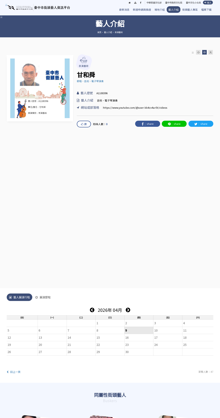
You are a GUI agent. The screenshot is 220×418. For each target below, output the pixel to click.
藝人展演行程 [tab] (19, 297)
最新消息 (124, 9)
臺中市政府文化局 (172, 2)
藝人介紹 (173, 9)
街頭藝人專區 (190, 9)
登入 (207, 2)
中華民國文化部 (151, 2)
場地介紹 (159, 9)
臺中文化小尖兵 (192, 2)
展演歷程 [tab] (42, 297)
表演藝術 (119, 32)
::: (1, 16)
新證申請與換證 (142, 9)
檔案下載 (206, 9)
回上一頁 (14, 372)
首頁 (99, 32)
